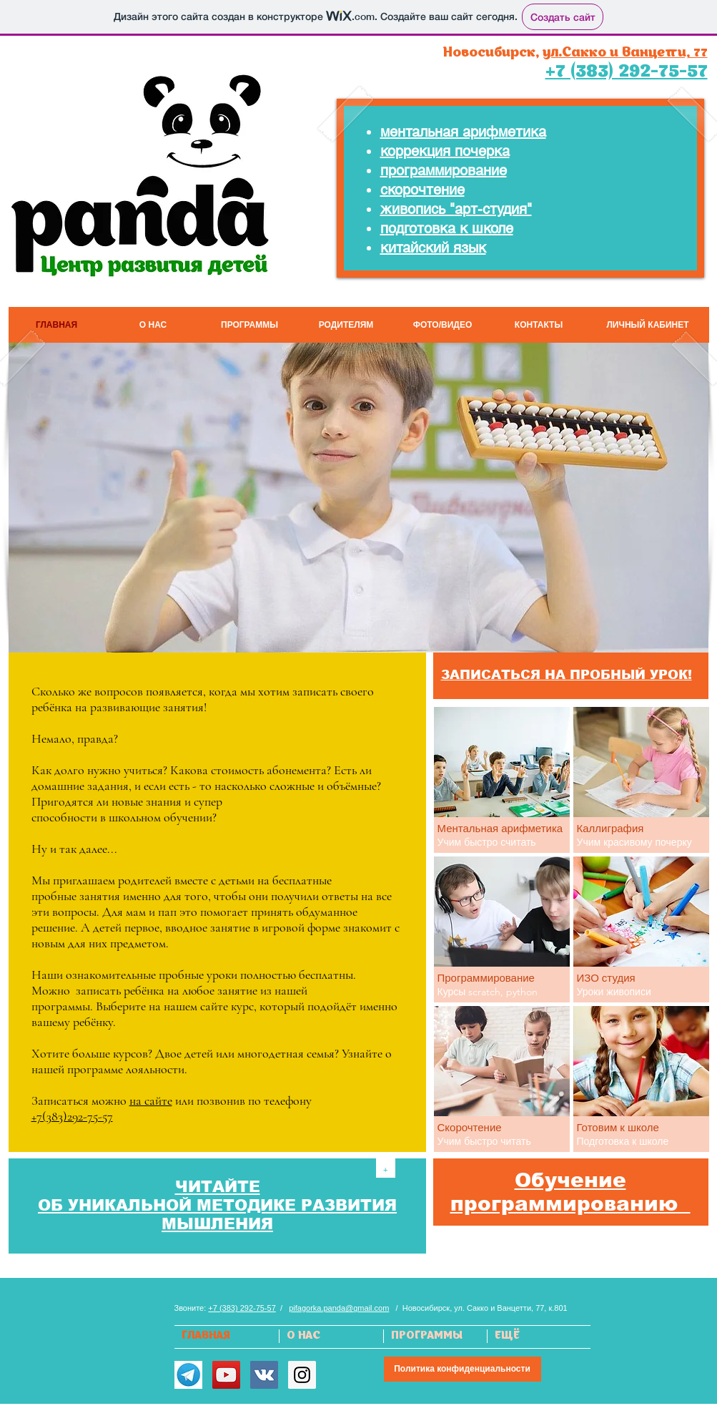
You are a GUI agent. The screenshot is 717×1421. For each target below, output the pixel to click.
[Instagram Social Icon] (302, 1375)
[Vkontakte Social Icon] (264, 1375)
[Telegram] (188, 1375)
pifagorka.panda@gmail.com (339, 1308)
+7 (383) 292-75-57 (241, 1308)
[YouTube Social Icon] (226, 1375)
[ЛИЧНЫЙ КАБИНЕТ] (648, 325)
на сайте (150, 1100)
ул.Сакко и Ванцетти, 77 (625, 53)
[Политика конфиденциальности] (462, 1369)
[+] (385, 1168)
